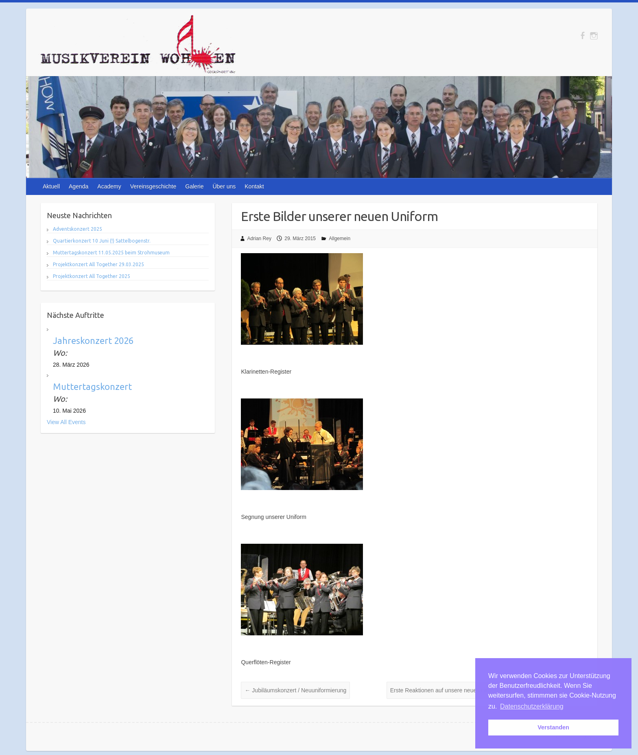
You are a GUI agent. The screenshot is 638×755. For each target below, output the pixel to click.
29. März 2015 (300, 238)
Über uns (224, 186)
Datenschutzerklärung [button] (532, 706)
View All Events (66, 422)
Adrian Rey (259, 238)
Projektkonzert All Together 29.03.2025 (98, 264)
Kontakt (254, 186)
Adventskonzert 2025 (77, 229)
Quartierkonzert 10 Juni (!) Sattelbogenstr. (102, 240)
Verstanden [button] (553, 727)
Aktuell (51, 186)
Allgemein (339, 238)
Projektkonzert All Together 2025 (91, 276)
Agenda (78, 186)
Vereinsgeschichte (153, 186)
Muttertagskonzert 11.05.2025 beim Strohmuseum (111, 252)
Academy (109, 186)
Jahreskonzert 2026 (93, 340)
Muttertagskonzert (92, 386)
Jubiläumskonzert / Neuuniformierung (295, 690)
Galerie (194, 186)
